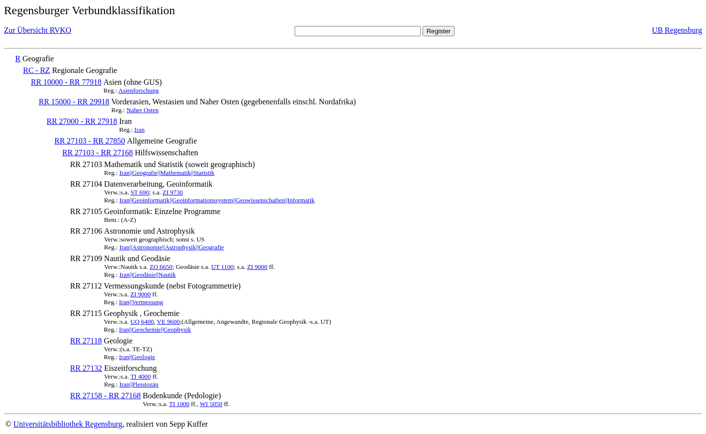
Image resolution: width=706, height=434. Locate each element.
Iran (139, 129)
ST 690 (139, 192)
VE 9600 (168, 321)
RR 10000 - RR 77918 (66, 82)
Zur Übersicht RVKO (37, 30)
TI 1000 (179, 404)
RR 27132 (86, 368)
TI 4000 (140, 376)
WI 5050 (211, 404)
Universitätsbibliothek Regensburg (67, 424)
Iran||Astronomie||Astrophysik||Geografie (171, 247)
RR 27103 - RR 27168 (97, 152)
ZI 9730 (173, 192)
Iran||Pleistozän (138, 384)
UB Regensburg (677, 30)
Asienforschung (138, 90)
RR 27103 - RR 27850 (89, 141)
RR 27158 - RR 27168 (105, 395)
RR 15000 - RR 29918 (74, 101)
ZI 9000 (257, 266)
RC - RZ (36, 70)
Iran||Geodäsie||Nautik (147, 274)
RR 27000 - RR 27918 (82, 121)
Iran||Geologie (137, 357)
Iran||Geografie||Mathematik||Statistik (166, 172)
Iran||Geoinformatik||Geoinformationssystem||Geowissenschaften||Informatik (216, 200)
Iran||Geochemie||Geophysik (155, 329)
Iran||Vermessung (141, 302)
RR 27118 (86, 341)
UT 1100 (222, 266)
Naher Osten (142, 110)
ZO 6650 (161, 266)
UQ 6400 (142, 321)
